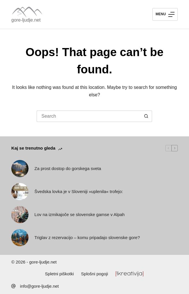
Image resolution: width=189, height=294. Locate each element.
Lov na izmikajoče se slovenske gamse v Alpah (79, 214)
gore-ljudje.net (25, 20)
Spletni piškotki (59, 273)
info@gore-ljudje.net (39, 286)
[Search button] (146, 116)
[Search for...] (89, 116)
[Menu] (164, 14)
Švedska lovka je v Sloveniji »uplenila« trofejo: (78, 191)
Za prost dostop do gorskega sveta (67, 168)
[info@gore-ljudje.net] (13, 286)
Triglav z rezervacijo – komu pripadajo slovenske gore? (87, 237)
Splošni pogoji (94, 273)
